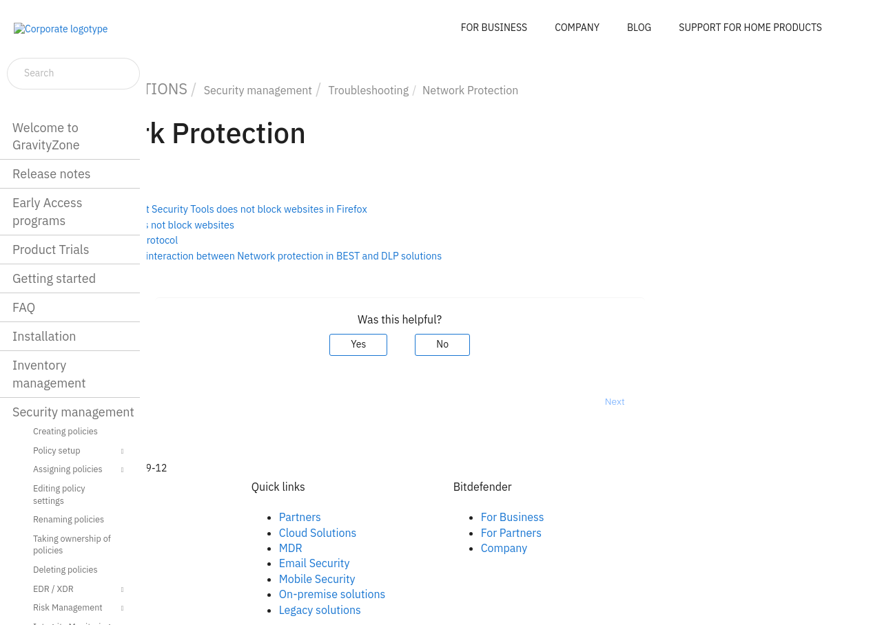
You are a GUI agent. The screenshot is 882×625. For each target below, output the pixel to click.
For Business (627, 517)
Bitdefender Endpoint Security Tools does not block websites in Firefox (325, 208)
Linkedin (212, 533)
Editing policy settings (59, 494)
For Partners (625, 533)
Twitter (209, 548)
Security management (73, 412)
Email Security (428, 563)
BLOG (639, 27)
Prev (183, 401)
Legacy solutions (434, 610)
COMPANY (577, 27)
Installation (44, 336)
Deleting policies (65, 569)
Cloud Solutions (432, 533)
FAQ (23, 307)
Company (618, 548)
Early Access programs (47, 211)
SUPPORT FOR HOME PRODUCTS (750, 27)
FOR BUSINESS (494, 27)
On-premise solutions (446, 594)
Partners (414, 517)
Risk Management (80, 608)
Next (729, 401)
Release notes (51, 174)
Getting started (54, 278)
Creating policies (65, 430)
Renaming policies (68, 519)
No (557, 344)
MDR (405, 548)
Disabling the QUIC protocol (230, 239)
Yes (473, 344)
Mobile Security (431, 579)
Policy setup (80, 451)
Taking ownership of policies (72, 544)
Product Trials (50, 249)
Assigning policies (80, 470)
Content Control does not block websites (259, 224)
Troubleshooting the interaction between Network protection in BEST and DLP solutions (362, 255)
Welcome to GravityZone (46, 136)
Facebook (215, 517)
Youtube (212, 563)
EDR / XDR (80, 589)
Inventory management (49, 373)
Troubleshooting (483, 90)
